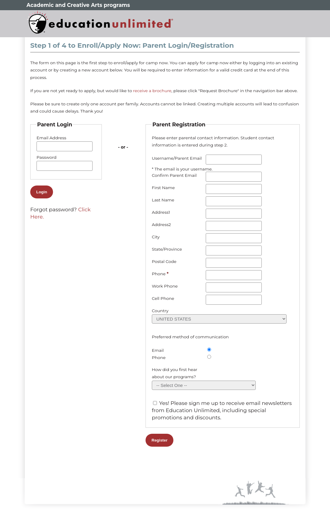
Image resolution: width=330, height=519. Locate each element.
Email (158, 350)
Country (160, 310)
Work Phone (165, 286)
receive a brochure (152, 90)
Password (47, 157)
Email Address (51, 137)
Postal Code (164, 261)
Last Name (163, 200)
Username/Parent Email (177, 158)
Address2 (161, 224)
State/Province (167, 249)
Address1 (161, 212)
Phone (159, 273)
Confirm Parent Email (174, 175)
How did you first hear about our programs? (174, 373)
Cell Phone (163, 298)
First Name (163, 187)
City (156, 236)
